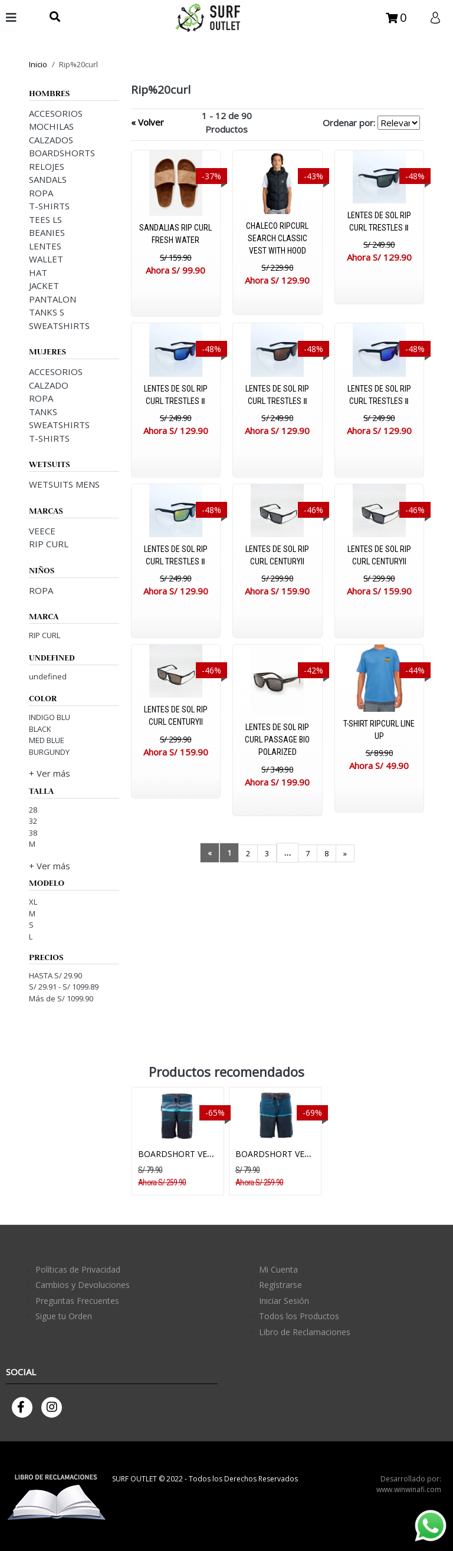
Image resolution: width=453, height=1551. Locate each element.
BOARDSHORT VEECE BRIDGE (196, 1153)
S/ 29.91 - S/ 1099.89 (64, 986)
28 (33, 809)
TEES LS (45, 219)
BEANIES (47, 232)
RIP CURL (48, 544)
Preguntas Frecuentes (77, 1300)
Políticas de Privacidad (77, 1269)
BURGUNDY (49, 752)
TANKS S (46, 312)
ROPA (41, 193)
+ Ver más (49, 773)
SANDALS (48, 179)
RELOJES (46, 166)
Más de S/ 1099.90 (61, 998)
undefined (48, 676)
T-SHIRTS (49, 206)
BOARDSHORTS (62, 153)
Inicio (38, 64)
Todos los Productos (299, 1316)
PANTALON (52, 299)
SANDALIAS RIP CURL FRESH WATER (175, 234)
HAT (38, 272)
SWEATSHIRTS (59, 325)
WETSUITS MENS (64, 484)
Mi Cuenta (278, 1269)
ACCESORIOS (56, 113)
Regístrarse (280, 1284)
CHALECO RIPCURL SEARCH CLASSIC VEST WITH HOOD (277, 238)
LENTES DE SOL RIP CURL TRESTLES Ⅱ (379, 221)
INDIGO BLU (49, 717)
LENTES (45, 246)
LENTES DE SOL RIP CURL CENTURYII (277, 555)
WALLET (46, 259)
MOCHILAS (51, 126)
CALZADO (48, 385)
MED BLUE (46, 740)
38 (33, 832)
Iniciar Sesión (284, 1300)
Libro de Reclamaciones (304, 1332)
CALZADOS (51, 140)
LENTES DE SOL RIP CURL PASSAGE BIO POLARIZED (277, 739)
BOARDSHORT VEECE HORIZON (297, 1153)
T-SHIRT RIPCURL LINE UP (379, 730)
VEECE (42, 531)
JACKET (44, 285)
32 (33, 821)
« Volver (147, 122)
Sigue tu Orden (63, 1316)
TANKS (43, 412)
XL (33, 901)
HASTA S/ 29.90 (55, 975)
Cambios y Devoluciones (82, 1284)
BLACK (40, 729)
